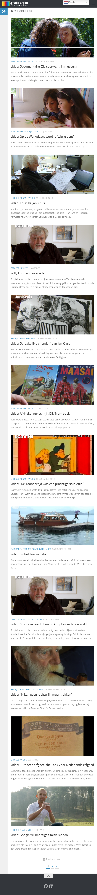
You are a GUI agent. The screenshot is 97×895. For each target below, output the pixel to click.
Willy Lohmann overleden (28, 273)
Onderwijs (26, 131)
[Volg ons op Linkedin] (51, 886)
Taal (23, 830)
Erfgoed (15, 61)
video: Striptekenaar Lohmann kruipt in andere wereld (49, 624)
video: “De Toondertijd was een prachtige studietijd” (47, 484)
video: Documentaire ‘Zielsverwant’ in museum (44, 66)
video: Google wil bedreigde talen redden (39, 835)
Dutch (69, 2)
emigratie (16, 549)
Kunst (24, 61)
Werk (39, 619)
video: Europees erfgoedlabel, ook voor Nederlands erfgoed (52, 765)
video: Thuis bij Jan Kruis (28, 203)
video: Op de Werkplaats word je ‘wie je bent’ (42, 137)
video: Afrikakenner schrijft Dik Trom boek (40, 414)
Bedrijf (14, 338)
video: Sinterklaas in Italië (28, 554)
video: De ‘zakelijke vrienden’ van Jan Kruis (40, 343)
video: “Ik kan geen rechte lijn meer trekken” (41, 695)
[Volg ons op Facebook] (46, 886)
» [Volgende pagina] (57, 865)
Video (32, 61)
